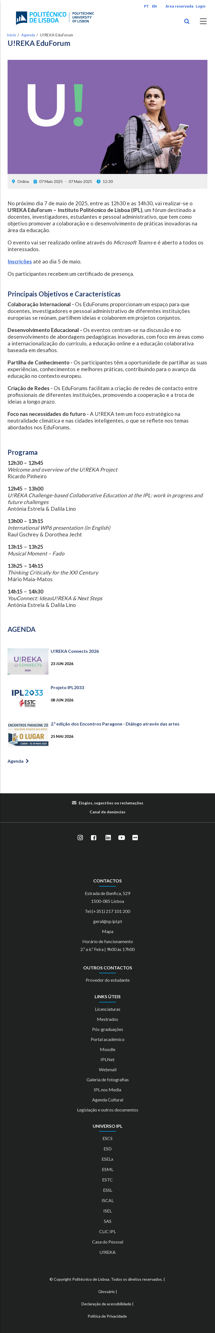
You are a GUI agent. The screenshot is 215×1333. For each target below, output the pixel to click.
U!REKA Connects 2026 (75, 651)
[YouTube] (121, 837)
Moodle (107, 1049)
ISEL (107, 1210)
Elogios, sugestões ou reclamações (111, 802)
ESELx (107, 1159)
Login (200, 6)
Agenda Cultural (107, 1099)
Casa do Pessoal (107, 1241)
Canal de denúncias (107, 811)
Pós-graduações (107, 1029)
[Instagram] (80, 837)
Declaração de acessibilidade (106, 1303)
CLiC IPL (107, 1231)
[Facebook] (93, 837)
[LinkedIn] (108, 837)
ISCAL (108, 1200)
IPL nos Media (107, 1089)
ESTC (107, 1179)
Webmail (107, 1069)
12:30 (105, 181)
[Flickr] (135, 837)
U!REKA (107, 1252)
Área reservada (179, 6)
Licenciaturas (107, 1009)
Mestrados (107, 1019)
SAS (107, 1221)
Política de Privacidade (107, 1316)
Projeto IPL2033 (67, 687)
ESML (107, 1169)
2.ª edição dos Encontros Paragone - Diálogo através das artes (115, 723)
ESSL (107, 1190)
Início (11, 34)
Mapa (107, 931)
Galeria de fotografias (108, 1079)
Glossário (106, 1291)
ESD (108, 1148)
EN (154, 6)
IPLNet (107, 1059)
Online (23, 181)
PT (146, 6)
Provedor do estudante (108, 980)
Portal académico (108, 1039)
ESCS (107, 1138)
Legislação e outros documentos (107, 1109)
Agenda (28, 34)
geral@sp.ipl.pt (107, 921)
